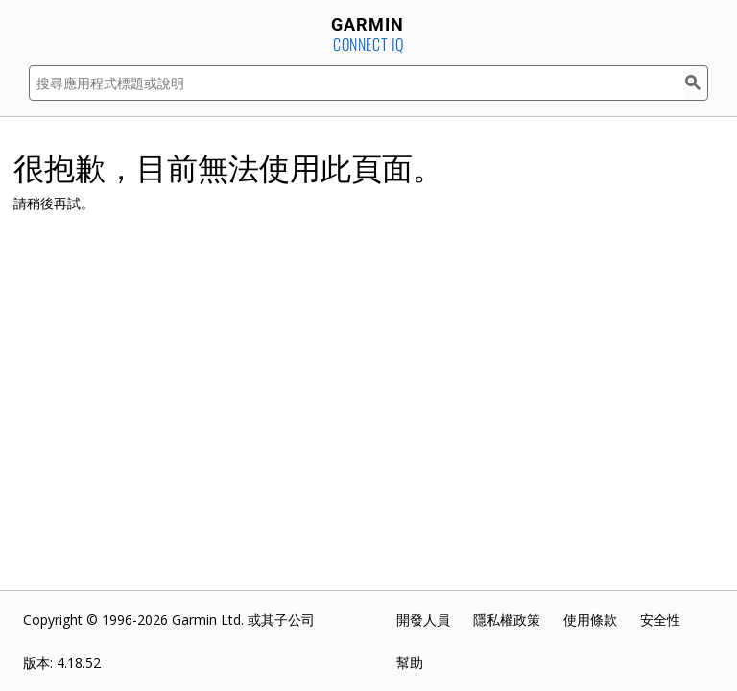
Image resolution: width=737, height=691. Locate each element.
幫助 (409, 663)
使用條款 (590, 619)
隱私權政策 (506, 619)
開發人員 (423, 619)
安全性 (660, 619)
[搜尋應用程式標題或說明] (357, 83)
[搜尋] (696, 83)
